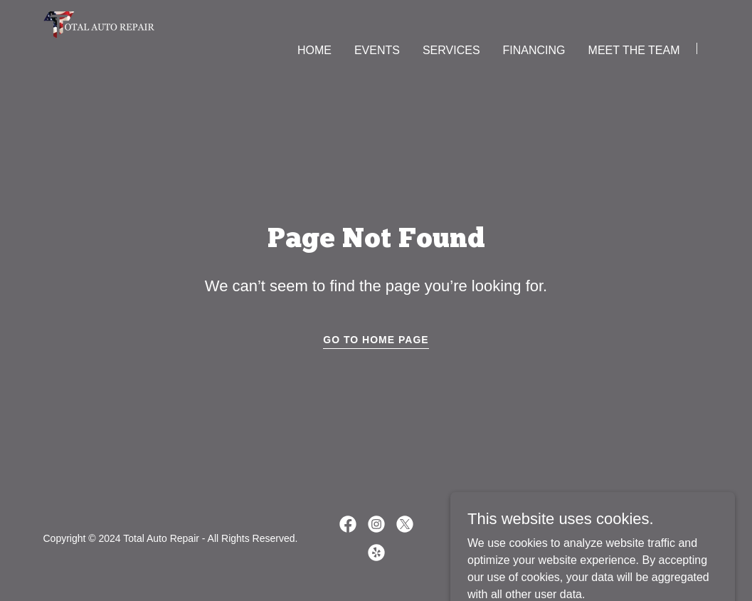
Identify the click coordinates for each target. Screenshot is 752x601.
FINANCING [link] (534, 50)
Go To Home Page (375, 339)
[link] (98, 47)
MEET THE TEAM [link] (634, 50)
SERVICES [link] (451, 50)
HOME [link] (314, 50)
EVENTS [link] (377, 50)
